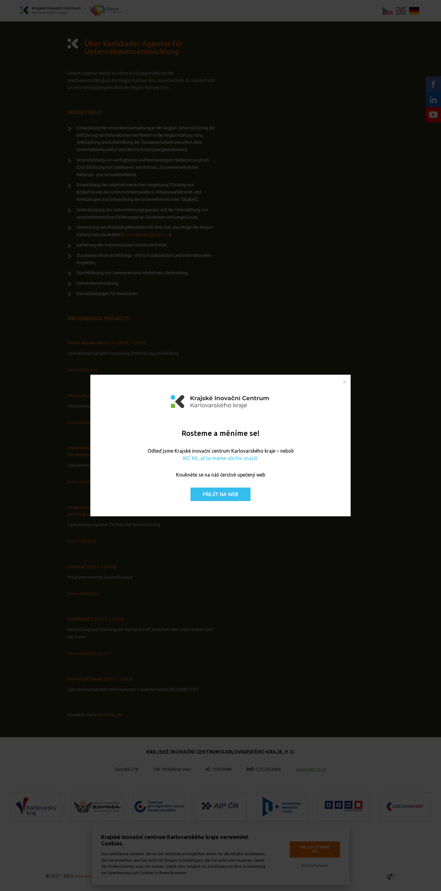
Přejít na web (220, 494)
